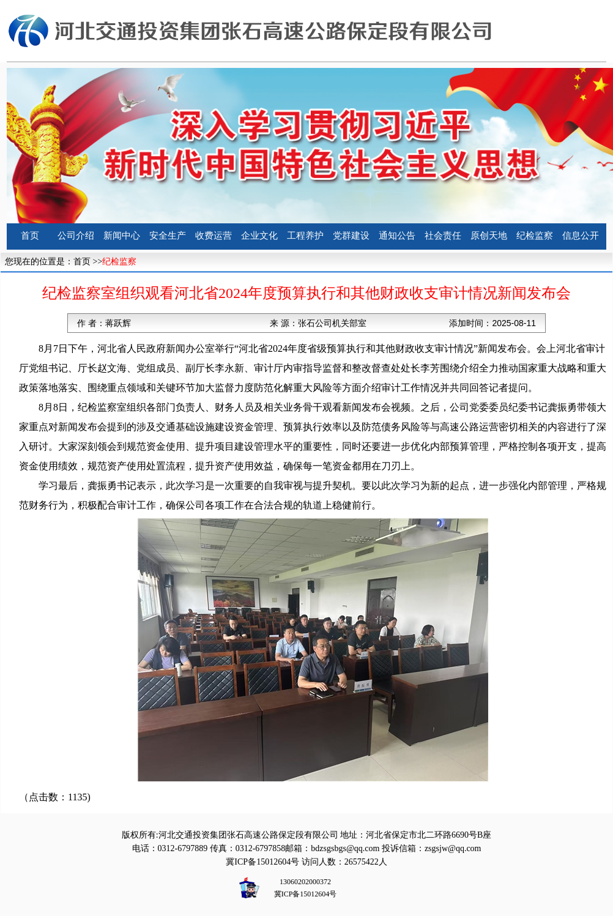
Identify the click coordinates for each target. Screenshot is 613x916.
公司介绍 (76, 235)
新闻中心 (121, 235)
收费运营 (213, 235)
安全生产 (167, 235)
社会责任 (443, 235)
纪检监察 (534, 235)
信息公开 (580, 235)
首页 (30, 235)
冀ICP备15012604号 (262, 861)
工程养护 (305, 235)
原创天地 (488, 235)
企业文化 (259, 235)
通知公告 (397, 235)
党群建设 (351, 235)
